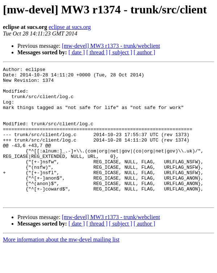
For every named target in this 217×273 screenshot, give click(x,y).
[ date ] (76, 52)
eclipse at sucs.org (70, 27)
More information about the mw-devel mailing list (61, 267)
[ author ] (144, 52)
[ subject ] (120, 52)
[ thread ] (97, 52)
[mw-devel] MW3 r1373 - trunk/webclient (111, 46)
